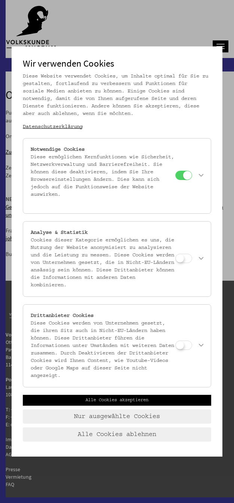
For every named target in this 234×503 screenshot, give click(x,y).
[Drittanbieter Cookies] (183, 345)
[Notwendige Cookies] (183, 175)
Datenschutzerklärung (53, 127)
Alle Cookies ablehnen (117, 434)
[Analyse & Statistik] (183, 258)
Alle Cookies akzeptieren (117, 400)
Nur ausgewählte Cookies (117, 416)
